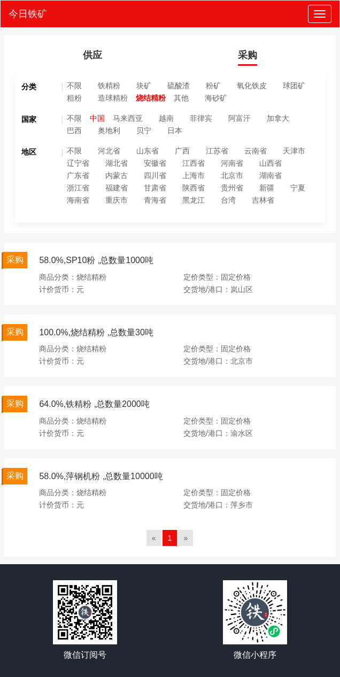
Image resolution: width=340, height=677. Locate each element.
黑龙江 (193, 200)
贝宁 (143, 130)
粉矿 (213, 85)
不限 (74, 85)
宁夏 (297, 187)
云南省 (255, 151)
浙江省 (78, 187)
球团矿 (294, 85)
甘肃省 (155, 187)
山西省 (270, 163)
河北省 (109, 151)
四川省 (155, 175)
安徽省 (155, 163)
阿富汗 (239, 118)
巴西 (74, 130)
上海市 (193, 175)
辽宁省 (78, 163)
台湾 (228, 200)
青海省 (155, 200)
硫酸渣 (178, 85)
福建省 (116, 187)
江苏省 (217, 151)
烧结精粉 (151, 98)
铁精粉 (109, 85)
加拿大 (278, 118)
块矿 (143, 85)
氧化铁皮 (252, 85)
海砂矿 (216, 98)
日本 (174, 130)
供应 (92, 55)
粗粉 (74, 98)
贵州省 (232, 187)
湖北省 (116, 163)
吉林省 (263, 200)
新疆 (266, 187)
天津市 (294, 151)
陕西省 (193, 187)
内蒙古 (116, 175)
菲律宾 (201, 118)
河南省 (232, 163)
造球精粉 (113, 98)
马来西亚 (128, 118)
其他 (181, 98)
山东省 (147, 151)
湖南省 (270, 175)
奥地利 (109, 130)
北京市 (232, 175)
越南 (166, 118)
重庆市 (116, 200)
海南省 (78, 200)
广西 (182, 151)
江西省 (193, 163)
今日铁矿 (28, 14)
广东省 (78, 175)
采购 (247, 55)
